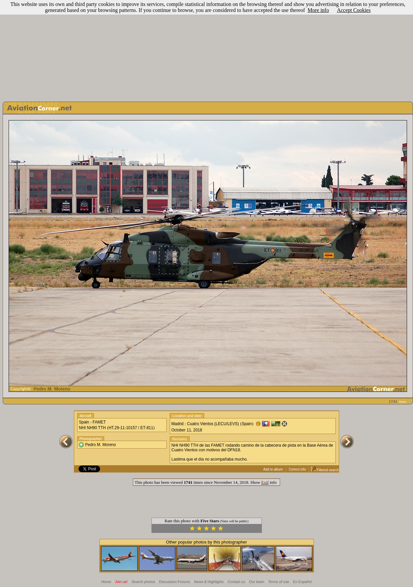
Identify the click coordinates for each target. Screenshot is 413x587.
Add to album (273, 469)
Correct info (297, 469)
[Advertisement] (207, 49)
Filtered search (325, 470)
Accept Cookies (354, 10)
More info (318, 10)
